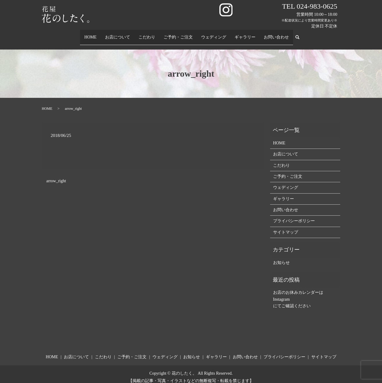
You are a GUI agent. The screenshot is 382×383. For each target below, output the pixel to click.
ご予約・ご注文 (178, 34)
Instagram (281, 293)
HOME (90, 34)
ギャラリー (245, 34)
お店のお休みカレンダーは (298, 287)
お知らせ (281, 256)
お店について (117, 34)
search (300, 34)
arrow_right (56, 175)
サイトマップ (285, 226)
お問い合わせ (276, 34)
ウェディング (214, 34)
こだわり (147, 34)
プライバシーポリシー (294, 215)
